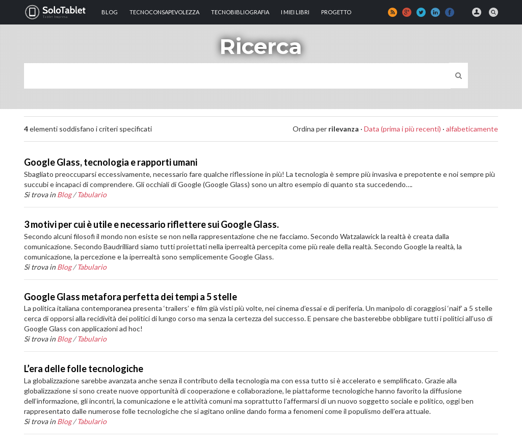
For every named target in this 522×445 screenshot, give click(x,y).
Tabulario (92, 194)
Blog (109, 12)
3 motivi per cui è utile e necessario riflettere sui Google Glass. (151, 224)
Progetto (336, 12)
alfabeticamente (472, 128)
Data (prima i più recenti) (402, 128)
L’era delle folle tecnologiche (83, 368)
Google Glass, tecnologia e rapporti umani (110, 162)
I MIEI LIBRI (295, 12)
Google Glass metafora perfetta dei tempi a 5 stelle (130, 296)
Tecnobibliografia (240, 12)
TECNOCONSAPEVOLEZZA (164, 12)
